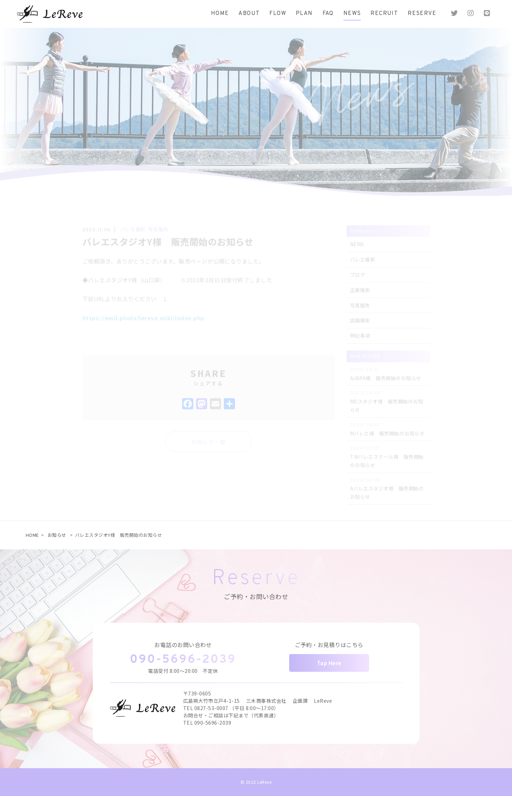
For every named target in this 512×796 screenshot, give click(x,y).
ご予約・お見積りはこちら (329, 644)
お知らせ (57, 535)
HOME (32, 535)
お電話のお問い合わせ (183, 644)
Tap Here (329, 663)
